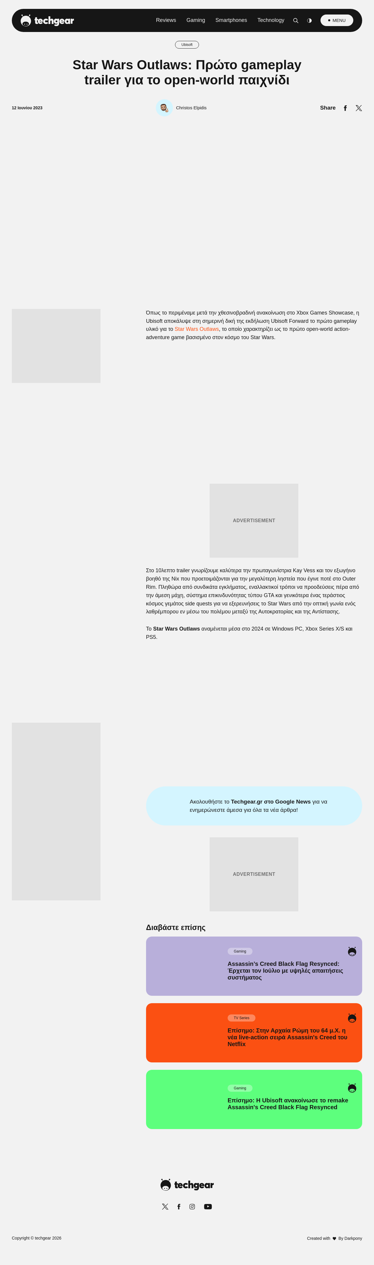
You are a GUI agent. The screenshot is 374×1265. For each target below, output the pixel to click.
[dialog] (187, 632)
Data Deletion (153, 774)
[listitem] (187, 593)
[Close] (289, 491)
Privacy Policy (220, 774)
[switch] (260, 606)
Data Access (186, 774)
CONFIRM (144, 753)
